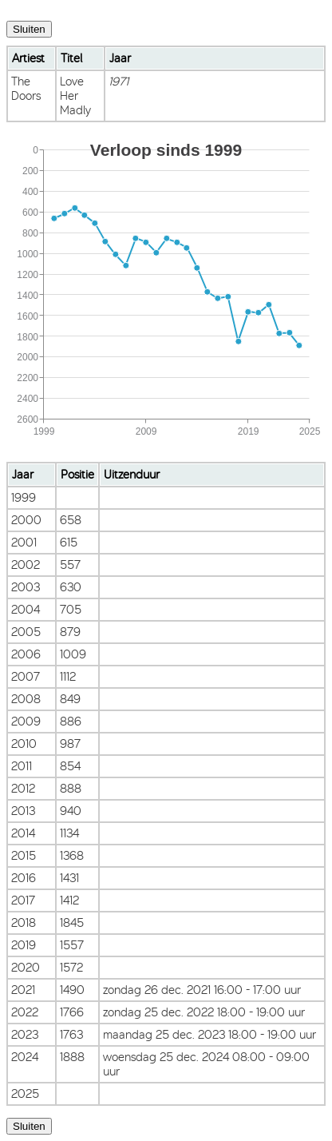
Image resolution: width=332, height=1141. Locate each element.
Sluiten (29, 29)
